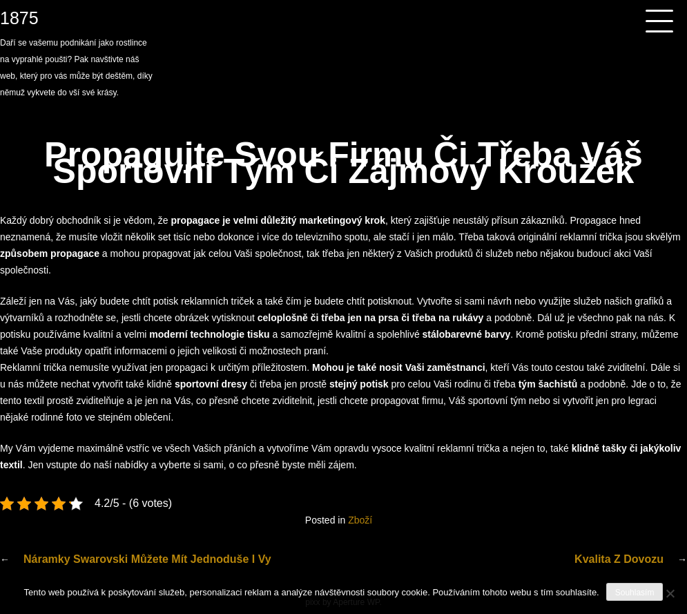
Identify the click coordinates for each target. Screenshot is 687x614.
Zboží (360, 520)
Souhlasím (635, 592)
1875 (19, 18)
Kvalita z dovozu (619, 559)
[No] (670, 593)
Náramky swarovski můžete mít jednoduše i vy (147, 559)
